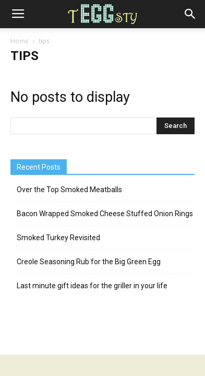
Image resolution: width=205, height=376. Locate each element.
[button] (190, 14)
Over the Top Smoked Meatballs (69, 189)
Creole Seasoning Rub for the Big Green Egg (89, 261)
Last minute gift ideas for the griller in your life (92, 285)
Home (19, 41)
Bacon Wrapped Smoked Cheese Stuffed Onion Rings (105, 213)
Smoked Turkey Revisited (58, 237)
